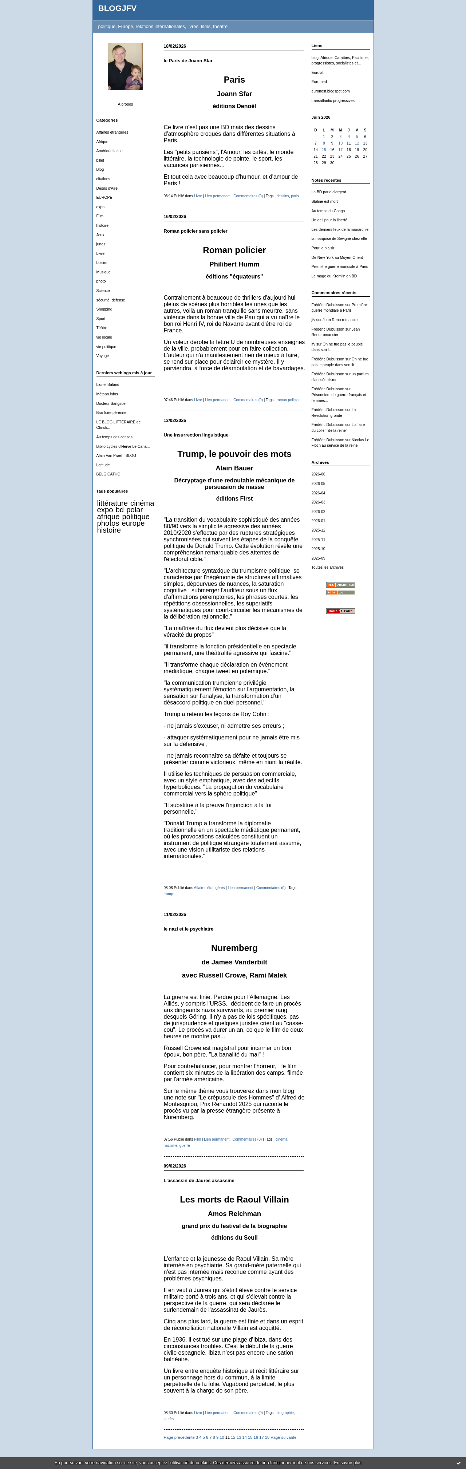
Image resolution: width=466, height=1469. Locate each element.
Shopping (104, 309)
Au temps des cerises (114, 437)
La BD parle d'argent (329, 192)
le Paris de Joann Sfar (188, 60)
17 (340, 150)
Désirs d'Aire (107, 188)
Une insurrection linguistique (196, 435)
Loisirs (101, 263)
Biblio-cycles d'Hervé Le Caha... (123, 447)
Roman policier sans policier (196, 231)
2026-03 (318, 502)
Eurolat (318, 73)
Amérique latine (109, 151)
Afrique (102, 142)
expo (100, 207)
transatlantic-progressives (333, 101)
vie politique (106, 347)
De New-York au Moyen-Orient (337, 258)
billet (100, 160)
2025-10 (318, 549)
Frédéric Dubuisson (328, 305)
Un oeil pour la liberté (329, 220)
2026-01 (318, 521)
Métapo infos (107, 394)
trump (168, 894)
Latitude (103, 465)
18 (267, 1437)
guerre (184, 1146)
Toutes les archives (328, 567)
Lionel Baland (107, 385)
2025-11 (318, 540)
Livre (100, 254)
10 (340, 143)
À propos (125, 104)
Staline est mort (325, 202)
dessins (283, 196)
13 (239, 1437)
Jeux (100, 235)
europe (133, 523)
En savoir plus (347, 1462)
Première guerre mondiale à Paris (340, 267)
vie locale (104, 337)
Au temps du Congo (328, 211)
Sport (101, 319)
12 (357, 143)
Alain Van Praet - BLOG (116, 456)
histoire (102, 226)
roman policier (288, 400)
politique (136, 517)
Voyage (102, 356)
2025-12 (318, 530)
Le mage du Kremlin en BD (334, 276)
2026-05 (318, 484)
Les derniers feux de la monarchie (340, 230)
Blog (100, 169)
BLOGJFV (117, 8)
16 (256, 1437)
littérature (112, 503)
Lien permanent (217, 196)
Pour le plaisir (323, 248)
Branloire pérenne (111, 413)
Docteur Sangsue (111, 404)
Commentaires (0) (248, 196)
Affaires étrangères (112, 132)
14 (244, 1437)
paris (295, 196)
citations (103, 179)
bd (120, 510)
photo (101, 281)
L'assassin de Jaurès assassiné (199, 1180)
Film (100, 216)
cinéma (142, 503)
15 (324, 150)
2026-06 (318, 474)
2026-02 (318, 512)
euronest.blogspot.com (331, 91)
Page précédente (179, 1437)
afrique (108, 517)
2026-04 (318, 493)
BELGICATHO (108, 474)
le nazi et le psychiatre (189, 929)
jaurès (169, 1419)
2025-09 (318, 558)
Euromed (319, 82)
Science (103, 291)
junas (101, 244)
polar (134, 510)
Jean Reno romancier (341, 320)
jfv (313, 320)
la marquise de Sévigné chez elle (339, 239)
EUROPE (104, 198)
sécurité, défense (110, 300)
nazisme (171, 1146)
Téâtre (101, 328)
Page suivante (283, 1437)
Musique (103, 272)
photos (108, 523)
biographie (285, 1413)
